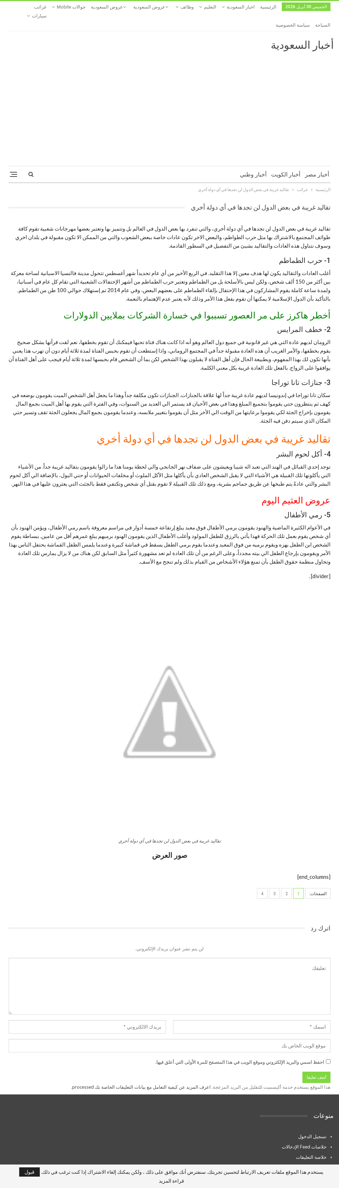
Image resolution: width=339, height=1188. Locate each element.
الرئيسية (268, 7)
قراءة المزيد (171, 1180)
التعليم (210, 7)
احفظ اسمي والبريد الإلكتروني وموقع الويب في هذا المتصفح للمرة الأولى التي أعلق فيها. (239, 1044)
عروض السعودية (149, 7)
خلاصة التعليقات (311, 1139)
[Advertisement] (169, 87)
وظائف (187, 7)
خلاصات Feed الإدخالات (304, 1129)
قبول (29, 1172)
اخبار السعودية (241, 7)
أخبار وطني (253, 156)
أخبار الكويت (285, 156)
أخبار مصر (317, 156)
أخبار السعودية (302, 27)
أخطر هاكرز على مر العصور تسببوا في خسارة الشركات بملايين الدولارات (197, 297)
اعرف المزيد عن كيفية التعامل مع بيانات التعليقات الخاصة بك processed (141, 1069)
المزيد (78, 7)
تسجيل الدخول (312, 1118)
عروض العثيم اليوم (296, 482)
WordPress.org (311, 1149)
